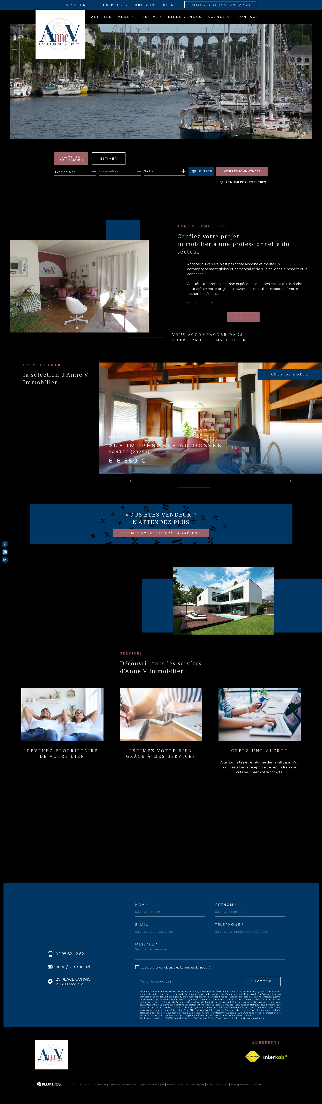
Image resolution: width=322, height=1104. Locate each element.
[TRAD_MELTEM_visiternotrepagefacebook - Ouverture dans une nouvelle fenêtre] (5, 544)
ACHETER (101, 17)
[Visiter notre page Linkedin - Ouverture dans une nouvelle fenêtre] (5, 560)
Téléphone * (229, 924)
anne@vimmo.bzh (74, 966)
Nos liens (223, 1084)
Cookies (257, 1084)
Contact (248, 17)
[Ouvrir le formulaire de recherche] (201, 171)
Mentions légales (194, 1084)
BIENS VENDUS (185, 17)
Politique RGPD (240, 1084)
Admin (211, 1084)
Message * (146, 944)
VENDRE (127, 17)
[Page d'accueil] (57, 34)
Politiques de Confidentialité (194, 1018)
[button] (289, 480)
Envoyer (261, 981)
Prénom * (226, 904)
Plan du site (174, 1084)
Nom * (142, 904)
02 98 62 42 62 (70, 953)
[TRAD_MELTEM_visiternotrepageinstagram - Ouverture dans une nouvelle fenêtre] (5, 552)
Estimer (108, 158)
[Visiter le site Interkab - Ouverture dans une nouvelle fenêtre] (275, 1057)
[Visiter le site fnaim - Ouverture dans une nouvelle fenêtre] (252, 1056)
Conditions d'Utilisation (227, 1018)
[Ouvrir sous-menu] (229, 17)
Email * (143, 924)
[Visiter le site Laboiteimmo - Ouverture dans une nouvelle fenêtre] (49, 1084)
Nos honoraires (156, 1084)
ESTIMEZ (152, 17)
